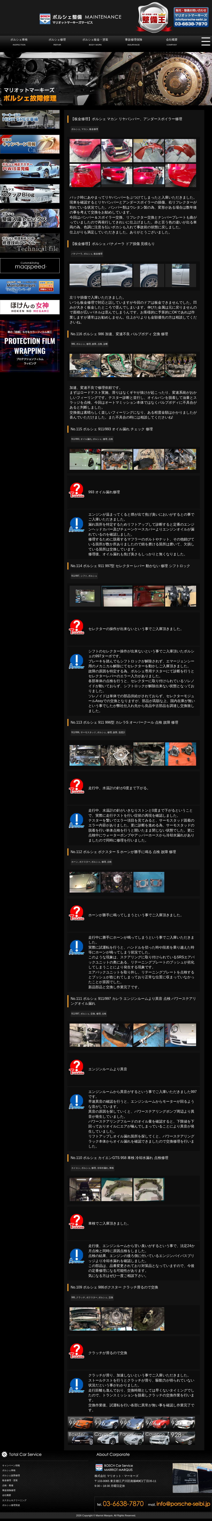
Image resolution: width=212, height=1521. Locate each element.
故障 (94, 344)
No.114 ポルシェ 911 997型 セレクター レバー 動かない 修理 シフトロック (130, 566)
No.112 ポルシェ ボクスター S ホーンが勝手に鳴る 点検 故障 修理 (123, 852)
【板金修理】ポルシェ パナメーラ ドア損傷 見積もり (113, 244)
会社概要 (171, 42)
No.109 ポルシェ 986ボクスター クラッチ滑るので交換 (114, 1287)
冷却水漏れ (102, 1168)
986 (73, 344)
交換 (93, 1013)
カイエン (75, 1168)
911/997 (75, 576)
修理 (88, 344)
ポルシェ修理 (57, 42)
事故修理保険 (133, 42)
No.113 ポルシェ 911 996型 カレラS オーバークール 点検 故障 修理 (124, 722)
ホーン (74, 862)
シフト (84, 576)
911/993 (75, 439)
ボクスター (84, 862)
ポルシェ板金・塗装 (95, 42)
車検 (111, 1168)
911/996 (75, 732)
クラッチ (80, 1297)
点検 (100, 344)
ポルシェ (75, 129)
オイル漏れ (86, 439)
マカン (84, 129)
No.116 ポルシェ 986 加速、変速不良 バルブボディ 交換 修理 (119, 334)
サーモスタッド (88, 732)
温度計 (122, 732)
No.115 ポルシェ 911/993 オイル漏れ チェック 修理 (112, 429)
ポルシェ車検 (19, 42)
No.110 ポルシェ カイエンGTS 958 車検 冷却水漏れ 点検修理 (119, 1158)
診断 (105, 344)
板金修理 (93, 129)
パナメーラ (76, 254)
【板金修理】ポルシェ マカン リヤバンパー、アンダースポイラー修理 (126, 119)
